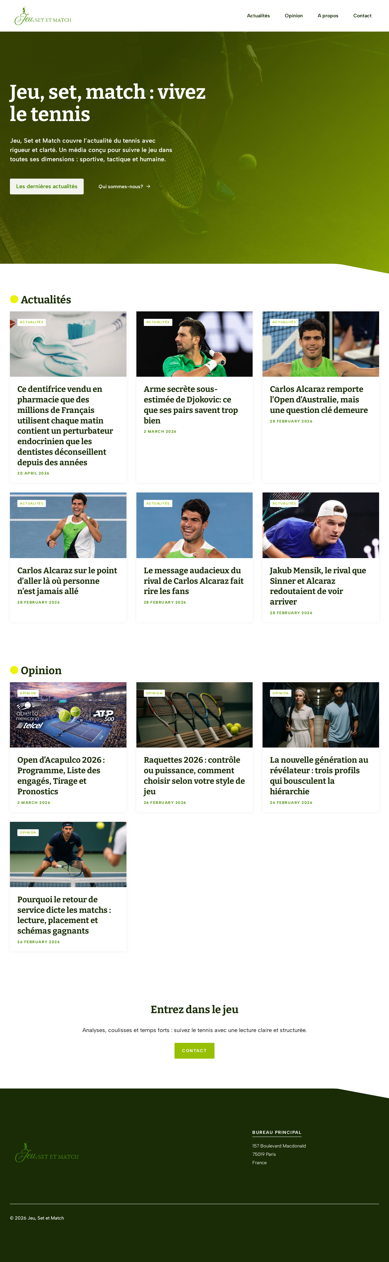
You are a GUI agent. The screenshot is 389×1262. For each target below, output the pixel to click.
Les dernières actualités (46, 186)
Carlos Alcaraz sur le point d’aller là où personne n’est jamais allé (67, 581)
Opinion (294, 16)
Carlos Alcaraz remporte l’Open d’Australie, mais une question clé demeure (319, 399)
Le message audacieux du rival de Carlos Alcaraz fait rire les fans (194, 581)
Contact (362, 16)
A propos (328, 16)
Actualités (258, 16)
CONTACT (194, 1050)
